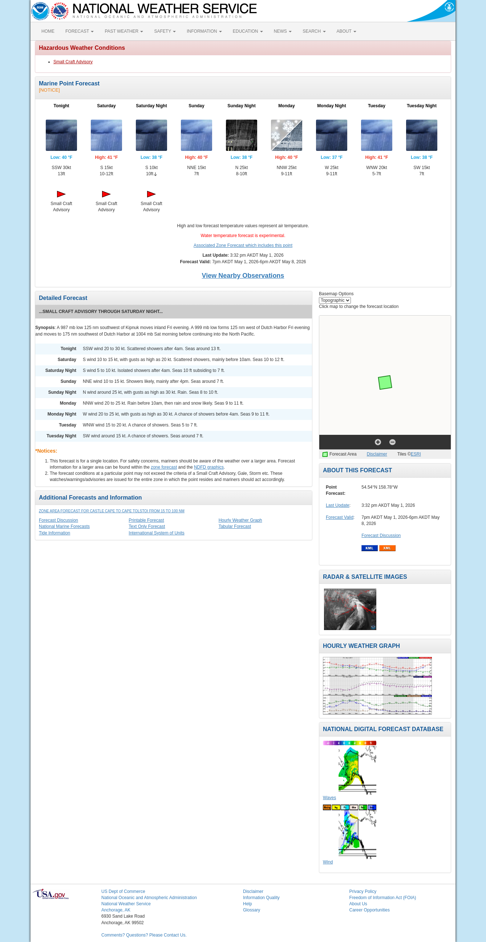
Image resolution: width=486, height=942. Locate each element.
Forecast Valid (339, 517)
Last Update (337, 505)
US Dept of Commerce (123, 891)
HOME (47, 31)
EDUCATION (248, 31)
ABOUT (346, 31)
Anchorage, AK (115, 910)
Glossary (251, 910)
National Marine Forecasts (64, 526)
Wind (328, 862)
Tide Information (54, 533)
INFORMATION (204, 31)
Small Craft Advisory (73, 61)
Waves (329, 797)
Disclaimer (377, 454)
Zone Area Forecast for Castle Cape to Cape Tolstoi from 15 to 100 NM (112, 511)
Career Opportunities (369, 910)
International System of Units (156, 533)
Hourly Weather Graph (240, 520)
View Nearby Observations (243, 275)
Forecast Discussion (58, 520)
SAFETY (165, 31)
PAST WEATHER (124, 31)
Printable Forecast (146, 520)
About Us (358, 903)
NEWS (283, 31)
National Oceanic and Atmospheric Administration (149, 897)
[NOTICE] (49, 90)
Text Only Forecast (147, 526)
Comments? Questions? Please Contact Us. (144, 935)
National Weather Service (126, 903)
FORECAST (79, 31)
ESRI (416, 454)
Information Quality (261, 897)
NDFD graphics (209, 467)
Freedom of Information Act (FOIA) (382, 897)
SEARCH (314, 31)
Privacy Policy (363, 891)
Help (247, 903)
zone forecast (164, 467)
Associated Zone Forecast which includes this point (243, 245)
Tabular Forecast (235, 526)
